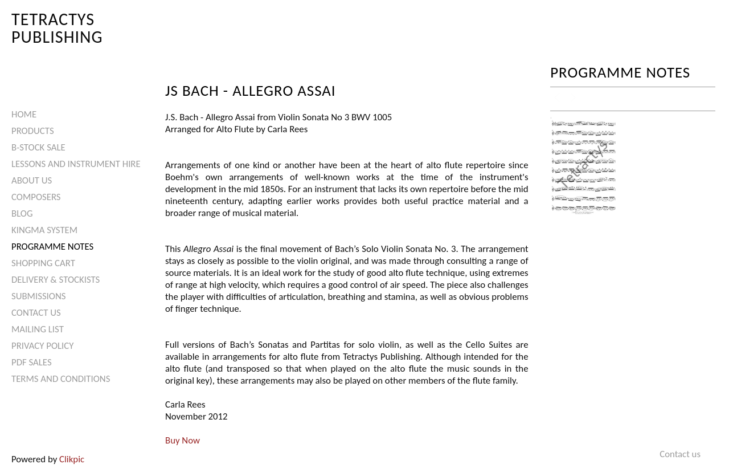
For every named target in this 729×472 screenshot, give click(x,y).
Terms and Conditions (60, 379)
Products (32, 131)
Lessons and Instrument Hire (76, 164)
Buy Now (182, 440)
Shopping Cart (43, 263)
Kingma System (44, 230)
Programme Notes (52, 247)
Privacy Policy (42, 346)
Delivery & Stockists (55, 280)
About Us (31, 180)
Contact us (36, 313)
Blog (22, 213)
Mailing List (37, 329)
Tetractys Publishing (57, 28)
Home (23, 114)
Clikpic (71, 459)
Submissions (38, 296)
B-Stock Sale (38, 147)
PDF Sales (31, 362)
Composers (36, 197)
